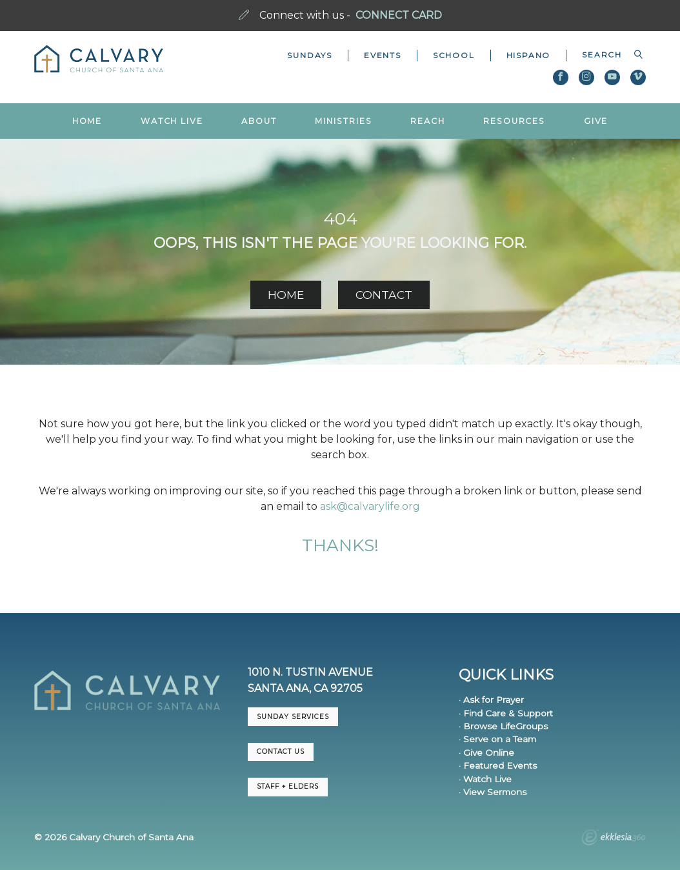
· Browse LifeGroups (503, 726)
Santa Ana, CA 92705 (305, 688)
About (258, 121)
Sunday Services (293, 717)
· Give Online (486, 752)
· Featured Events (498, 765)
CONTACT (383, 294)
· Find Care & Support (506, 713)
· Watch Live (485, 779)
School (454, 55)
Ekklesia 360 (613, 839)
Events (382, 55)
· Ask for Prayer (491, 699)
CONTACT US (281, 751)
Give (596, 121)
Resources (514, 121)
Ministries (343, 121)
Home (87, 121)
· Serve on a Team (497, 739)
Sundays (309, 55)
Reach (427, 121)
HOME (286, 294)
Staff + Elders (288, 786)
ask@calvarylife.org (370, 506)
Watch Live (172, 121)
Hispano (528, 55)
